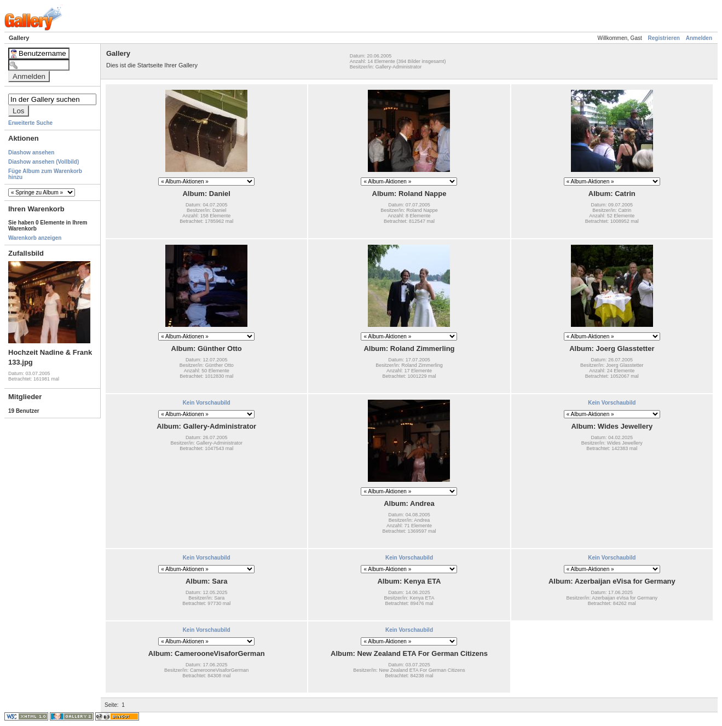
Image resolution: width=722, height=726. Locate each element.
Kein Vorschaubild (206, 403)
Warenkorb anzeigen (34, 238)
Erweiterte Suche (30, 123)
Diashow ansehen (31, 152)
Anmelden (699, 38)
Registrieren (664, 38)
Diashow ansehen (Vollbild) (43, 162)
